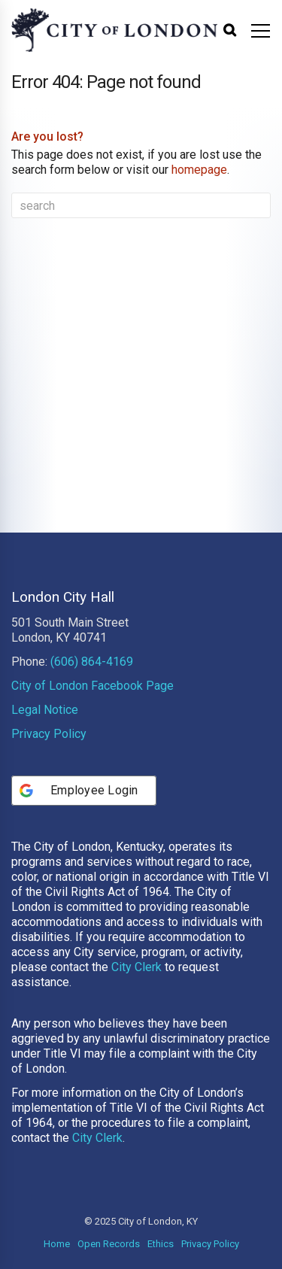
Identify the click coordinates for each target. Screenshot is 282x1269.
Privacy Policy (48, 734)
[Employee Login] (83, 791)
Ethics (160, 1244)
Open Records (108, 1244)
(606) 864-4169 (91, 661)
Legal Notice (44, 710)
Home (57, 1244)
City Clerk (136, 967)
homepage (199, 169)
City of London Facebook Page (92, 686)
